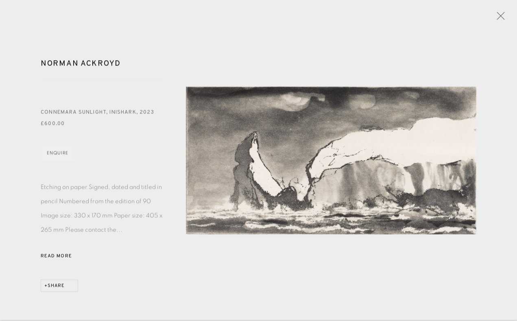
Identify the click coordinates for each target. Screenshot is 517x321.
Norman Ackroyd (81, 65)
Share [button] (56, 287)
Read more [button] (56, 257)
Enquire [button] (57, 154)
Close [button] (499, 18)
